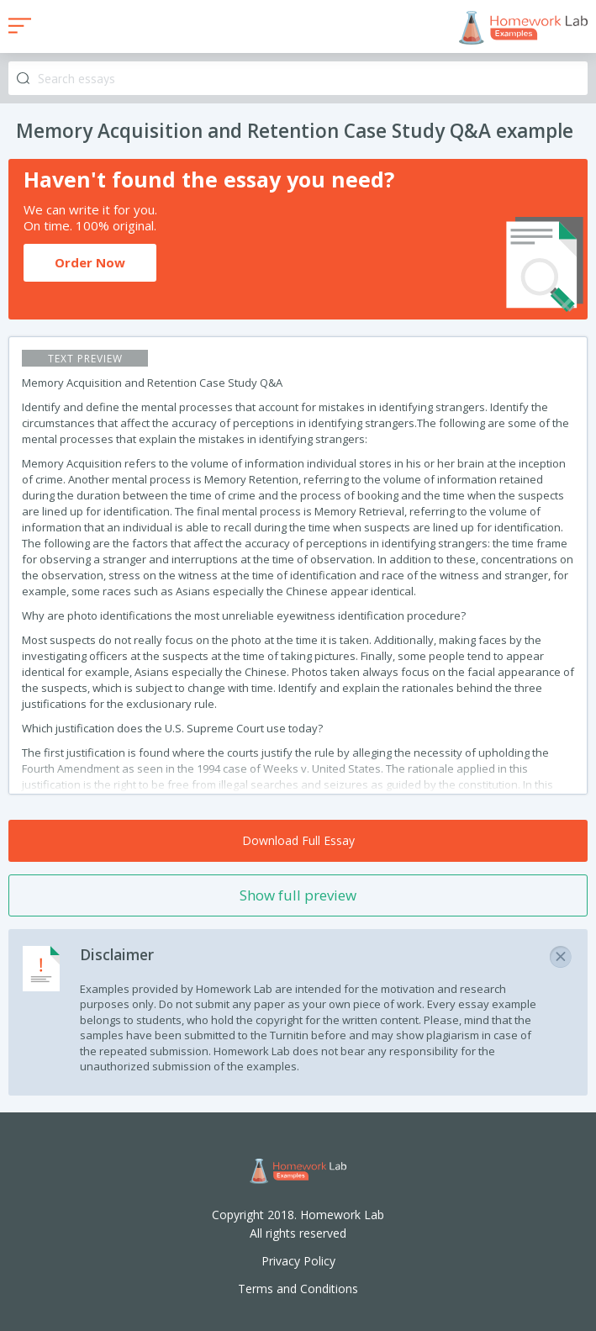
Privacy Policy (298, 1261)
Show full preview (298, 895)
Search (23, 78)
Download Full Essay (298, 840)
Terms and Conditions (298, 1289)
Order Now (90, 262)
